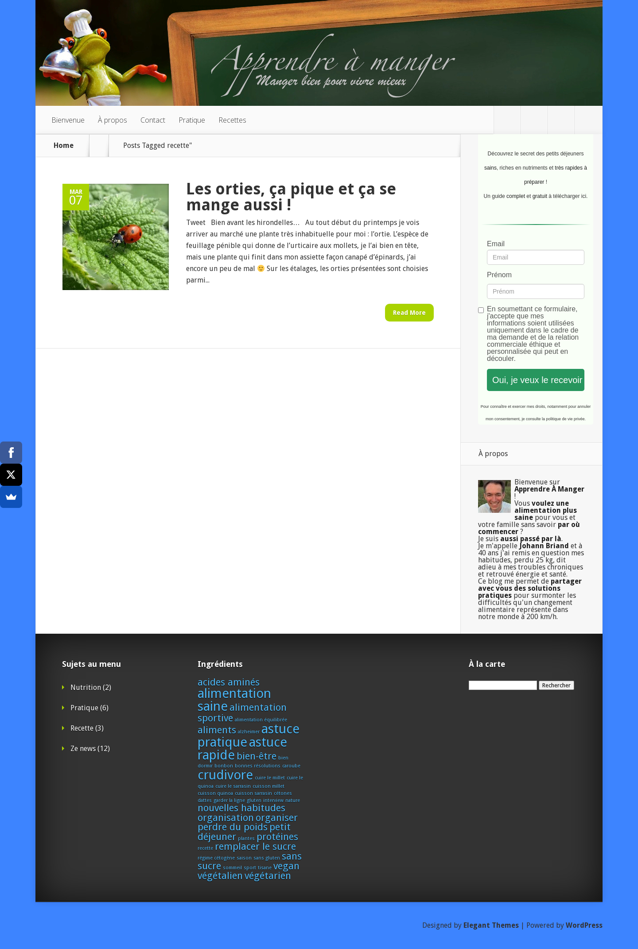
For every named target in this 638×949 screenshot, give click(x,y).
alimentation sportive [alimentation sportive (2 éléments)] (242, 712)
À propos (112, 120)
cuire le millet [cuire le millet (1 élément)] (270, 778)
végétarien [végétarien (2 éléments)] (268, 875)
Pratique (192, 120)
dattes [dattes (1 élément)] (205, 800)
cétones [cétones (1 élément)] (283, 793)
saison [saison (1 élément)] (244, 858)
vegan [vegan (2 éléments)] (286, 866)
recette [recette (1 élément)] (205, 848)
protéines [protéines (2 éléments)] (277, 836)
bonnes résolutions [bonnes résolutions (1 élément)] (257, 766)
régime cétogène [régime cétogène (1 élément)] (216, 858)
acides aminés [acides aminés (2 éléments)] (229, 682)
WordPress (584, 925)
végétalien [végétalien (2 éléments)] (220, 875)
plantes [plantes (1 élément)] (246, 838)
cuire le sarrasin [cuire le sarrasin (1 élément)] (233, 786)
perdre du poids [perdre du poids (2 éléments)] (233, 827)
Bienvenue (68, 120)
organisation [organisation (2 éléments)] (226, 817)
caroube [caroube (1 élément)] (291, 766)
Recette (81, 728)
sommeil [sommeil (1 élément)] (232, 868)
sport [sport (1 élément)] (250, 868)
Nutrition (85, 687)
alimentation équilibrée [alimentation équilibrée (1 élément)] (261, 720)
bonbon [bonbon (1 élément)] (223, 766)
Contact (152, 120)
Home (64, 145)
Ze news (83, 748)
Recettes (232, 120)
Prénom (499, 275)
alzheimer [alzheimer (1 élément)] (249, 732)
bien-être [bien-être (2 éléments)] (256, 756)
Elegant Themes (491, 925)
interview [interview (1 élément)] (273, 800)
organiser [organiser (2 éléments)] (277, 817)
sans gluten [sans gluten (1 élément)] (266, 858)
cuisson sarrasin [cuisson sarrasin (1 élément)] (253, 793)
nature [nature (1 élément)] (292, 800)
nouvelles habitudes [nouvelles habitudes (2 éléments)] (241, 807)
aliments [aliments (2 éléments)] (217, 730)
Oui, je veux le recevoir (537, 380)
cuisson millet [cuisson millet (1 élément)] (268, 786)
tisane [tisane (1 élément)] (265, 868)
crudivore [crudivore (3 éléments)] (225, 774)
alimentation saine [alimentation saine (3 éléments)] (234, 700)
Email (496, 244)
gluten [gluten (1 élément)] (254, 800)
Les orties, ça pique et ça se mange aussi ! (291, 196)
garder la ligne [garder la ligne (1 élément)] (229, 800)
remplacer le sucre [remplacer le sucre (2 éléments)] (255, 846)
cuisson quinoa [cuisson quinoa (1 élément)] (215, 793)
